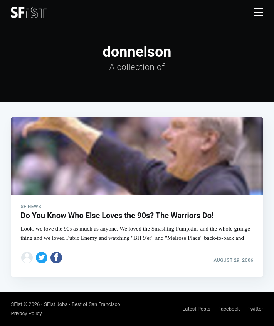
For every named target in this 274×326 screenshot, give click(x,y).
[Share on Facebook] (56, 257)
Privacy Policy (26, 313)
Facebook (229, 309)
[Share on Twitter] (41, 257)
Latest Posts (196, 309)
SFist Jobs (55, 304)
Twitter (255, 309)
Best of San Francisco (96, 304)
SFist (16, 304)
